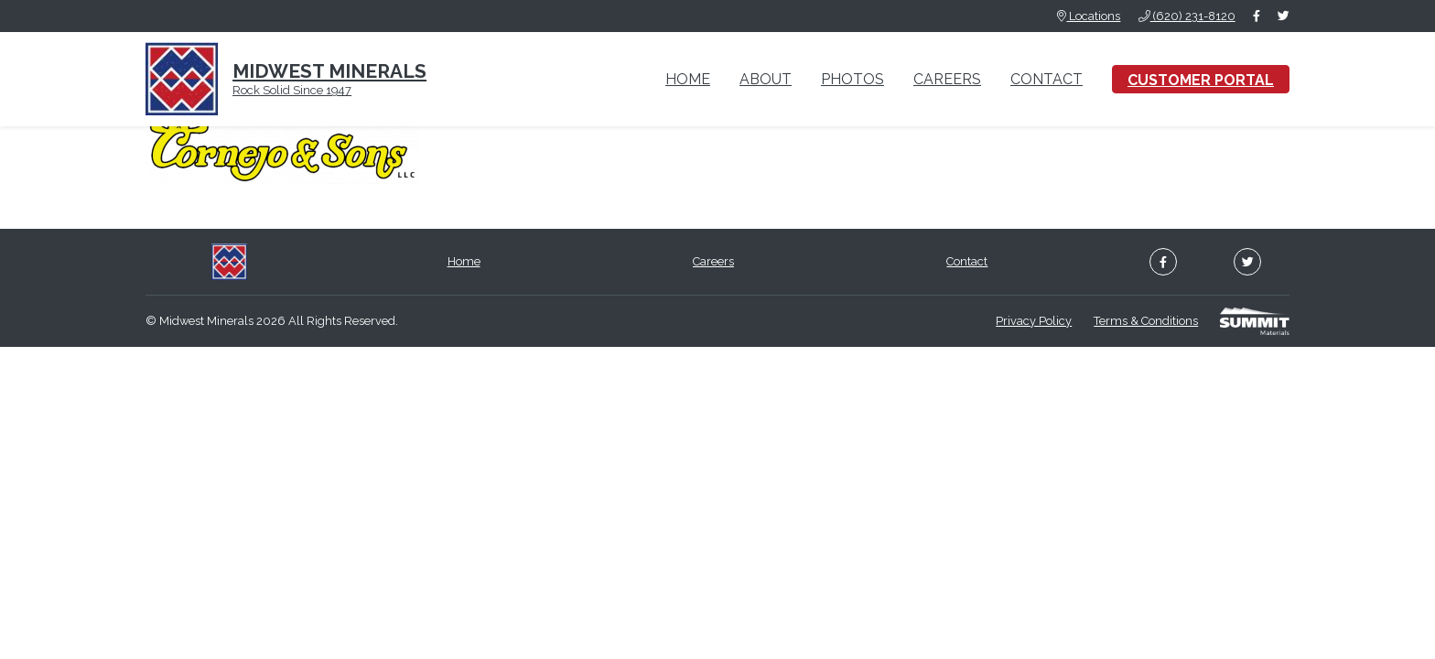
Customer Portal (1201, 80)
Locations (1088, 16)
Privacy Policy (1034, 321)
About (765, 79)
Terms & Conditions (1146, 321)
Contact (1046, 79)
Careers (947, 79)
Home (687, 79)
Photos (852, 79)
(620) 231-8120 (1186, 16)
